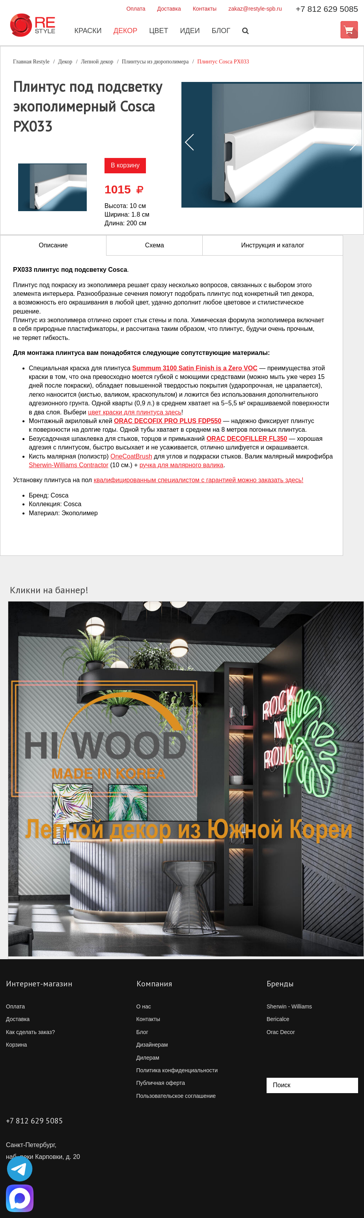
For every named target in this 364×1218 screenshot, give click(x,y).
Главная (31, 62)
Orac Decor (281, 1032)
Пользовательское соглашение (176, 1096)
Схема (154, 245)
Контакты (205, 9)
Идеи (189, 31)
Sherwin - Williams (289, 1006)
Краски (87, 31)
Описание (53, 245)
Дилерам (147, 1058)
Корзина (16, 1045)
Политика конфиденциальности (177, 1070)
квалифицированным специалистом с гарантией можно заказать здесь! (199, 480)
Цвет (157, 31)
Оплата (135, 9)
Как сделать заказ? (30, 1032)
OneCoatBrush (131, 456)
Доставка (169, 9)
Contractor (68, 465)
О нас (143, 1006)
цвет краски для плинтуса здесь (134, 412)
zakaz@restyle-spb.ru (255, 9)
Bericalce (278, 1019)
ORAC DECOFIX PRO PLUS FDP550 (167, 421)
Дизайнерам (152, 1045)
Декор (125, 31)
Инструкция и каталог (272, 245)
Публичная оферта (160, 1083)
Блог (220, 31)
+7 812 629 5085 (327, 8)
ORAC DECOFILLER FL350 (247, 438)
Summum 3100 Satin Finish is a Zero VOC (194, 368)
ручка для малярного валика (182, 465)
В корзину (125, 165)
